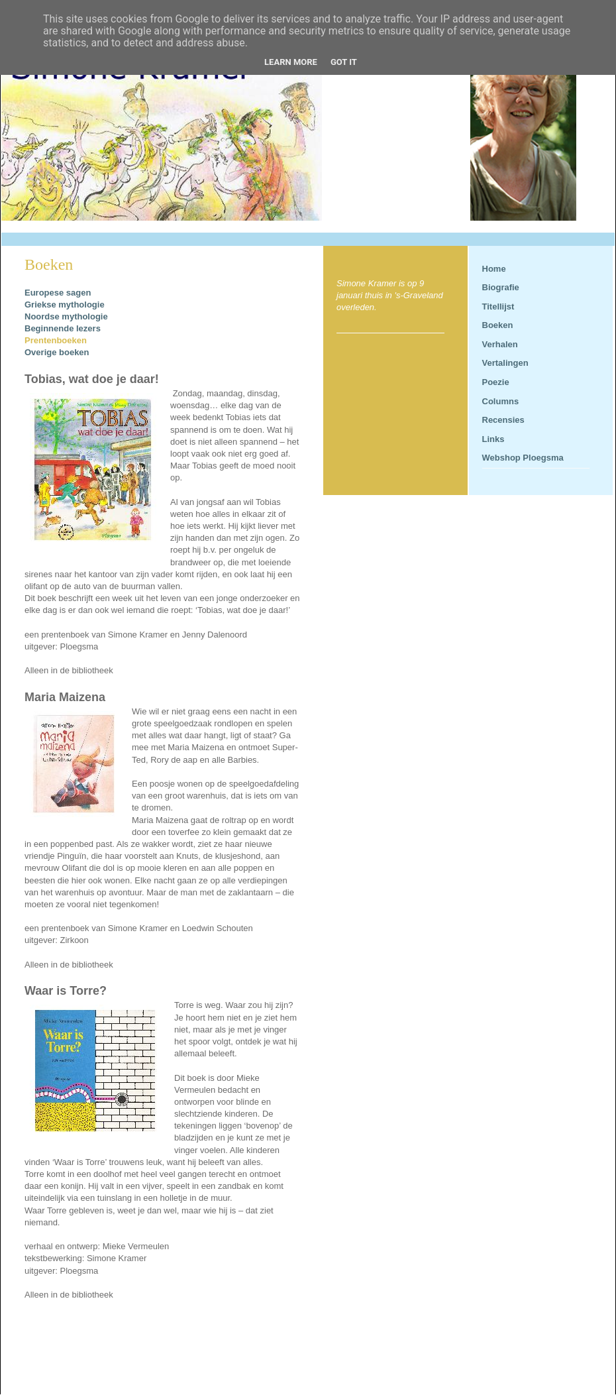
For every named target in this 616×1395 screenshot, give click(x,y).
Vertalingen (505, 363)
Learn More (290, 62)
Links (493, 439)
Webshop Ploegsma (523, 458)
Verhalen (500, 344)
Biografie (500, 287)
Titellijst (498, 306)
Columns (500, 401)
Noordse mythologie (66, 316)
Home (494, 269)
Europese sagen (58, 293)
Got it (344, 62)
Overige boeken (57, 352)
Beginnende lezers (64, 328)
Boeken (497, 325)
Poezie (495, 382)
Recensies (503, 420)
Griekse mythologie (65, 304)
